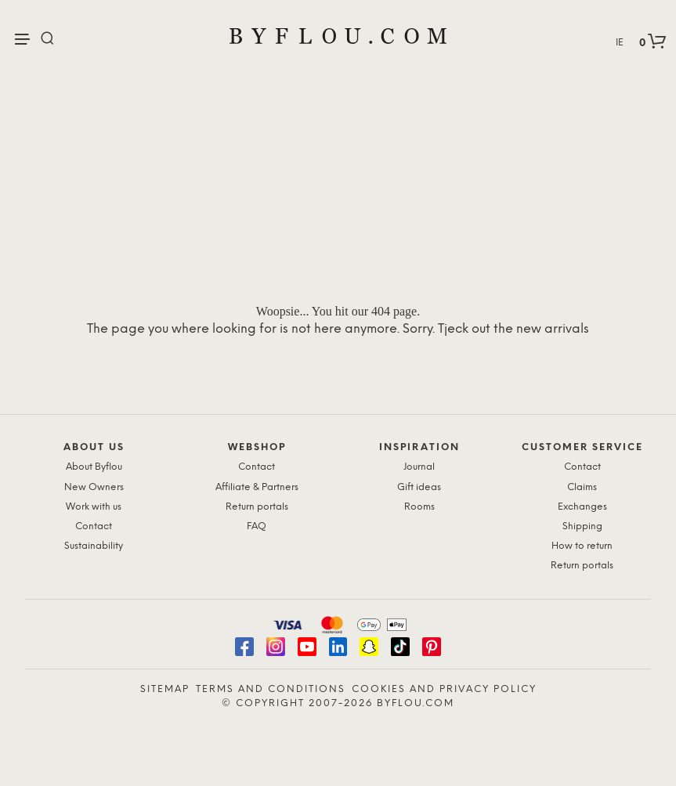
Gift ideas (419, 487)
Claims (582, 487)
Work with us (93, 507)
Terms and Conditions (270, 689)
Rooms (419, 507)
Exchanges (582, 507)
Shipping (582, 526)
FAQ (256, 526)
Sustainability (93, 546)
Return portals (257, 507)
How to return (582, 546)
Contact (93, 526)
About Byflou (94, 467)
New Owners (94, 487)
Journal (419, 467)
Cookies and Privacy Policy (444, 689)
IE (620, 43)
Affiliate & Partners (256, 487)
